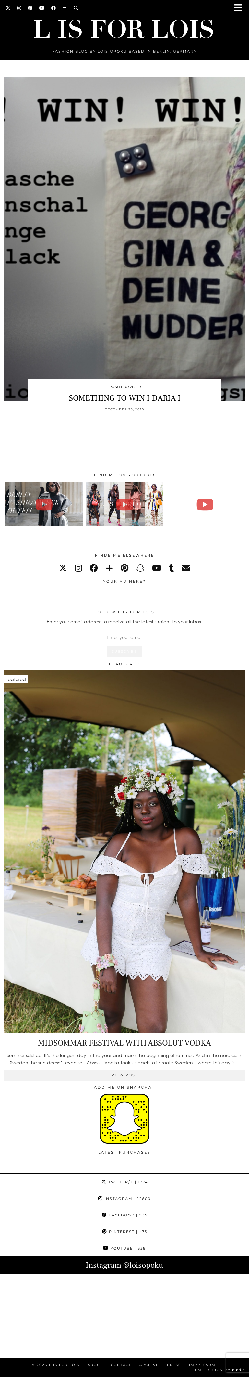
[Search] (76, 8)
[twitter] (63, 568)
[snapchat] (140, 568)
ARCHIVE (149, 1365)
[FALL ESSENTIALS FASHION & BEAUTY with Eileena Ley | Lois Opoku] (205, 504)
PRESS (174, 1365)
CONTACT (121, 1365)
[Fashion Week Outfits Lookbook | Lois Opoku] (125, 504)
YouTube (124, 1248)
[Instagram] (19, 8)
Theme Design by (217, 1370)
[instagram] (78, 568)
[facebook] (94, 568)
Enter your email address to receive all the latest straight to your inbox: (125, 621)
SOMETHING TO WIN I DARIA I (125, 398)
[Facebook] (53, 8)
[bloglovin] (109, 568)
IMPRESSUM (202, 1365)
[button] (240, 8)
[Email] (186, 568)
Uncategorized (124, 387)
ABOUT (95, 1365)
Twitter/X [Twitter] (124, 1182)
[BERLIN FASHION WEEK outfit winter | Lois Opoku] (44, 504)
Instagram (124, 1198)
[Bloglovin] (65, 8)
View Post (125, 1075)
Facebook (125, 1215)
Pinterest (124, 1231)
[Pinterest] (30, 8)
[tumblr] (171, 568)
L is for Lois (64, 1365)
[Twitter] (8, 8)
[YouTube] (42, 8)
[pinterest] (124, 568)
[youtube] (156, 568)
